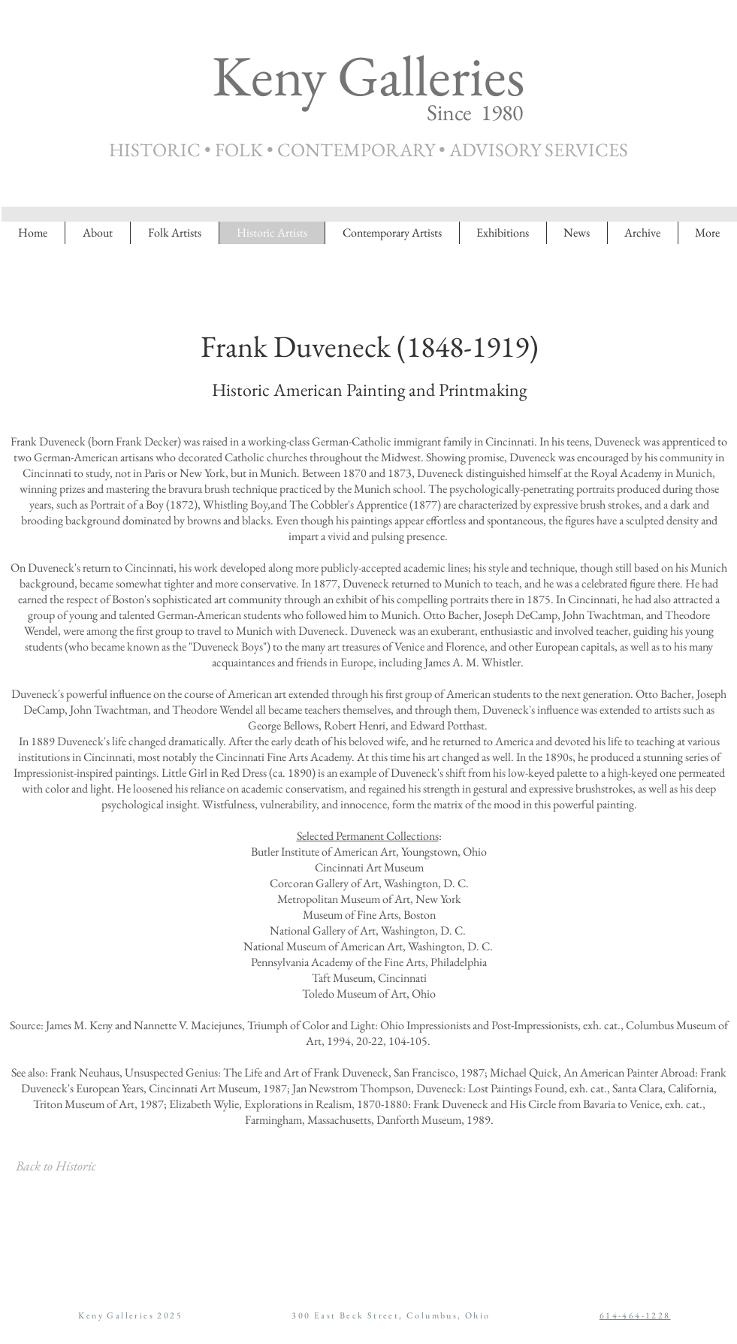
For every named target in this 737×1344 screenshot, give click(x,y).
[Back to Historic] (56, 1166)
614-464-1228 (635, 1315)
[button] (642, 233)
